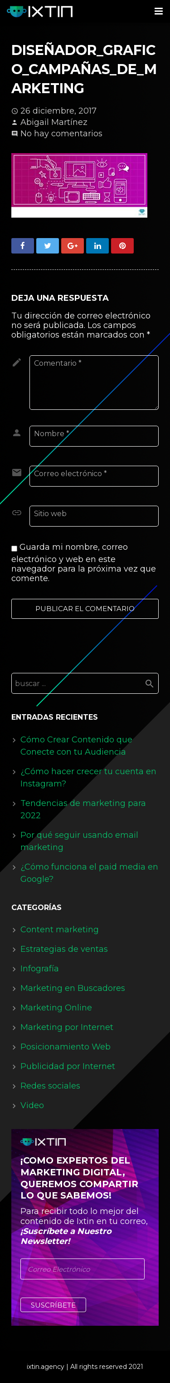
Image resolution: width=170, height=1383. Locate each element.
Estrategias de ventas (64, 949)
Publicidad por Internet (67, 1066)
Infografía (39, 969)
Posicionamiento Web (65, 1047)
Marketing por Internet (66, 1027)
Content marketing (59, 930)
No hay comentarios (61, 134)
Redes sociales (50, 1086)
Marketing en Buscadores (72, 988)
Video (32, 1105)
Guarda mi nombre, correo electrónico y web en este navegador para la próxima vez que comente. (83, 562)
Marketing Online (56, 1008)
